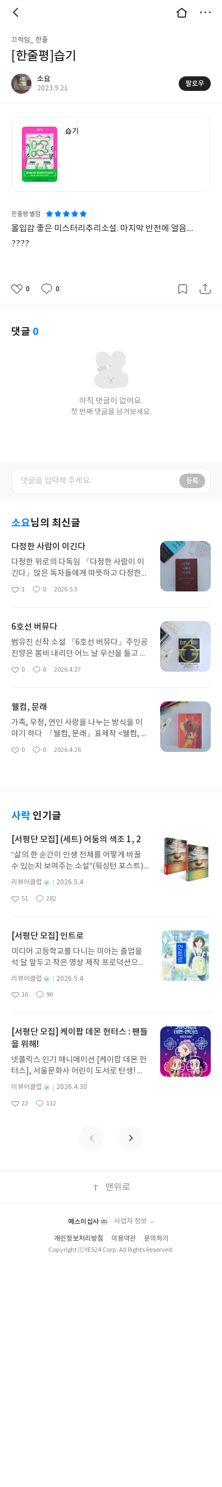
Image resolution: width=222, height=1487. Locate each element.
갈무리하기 (182, 289)
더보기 (205, 12)
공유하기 (205, 289)
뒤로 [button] (16, 12)
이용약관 (123, 1238)
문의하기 (156, 1238)
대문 (181, 12)
